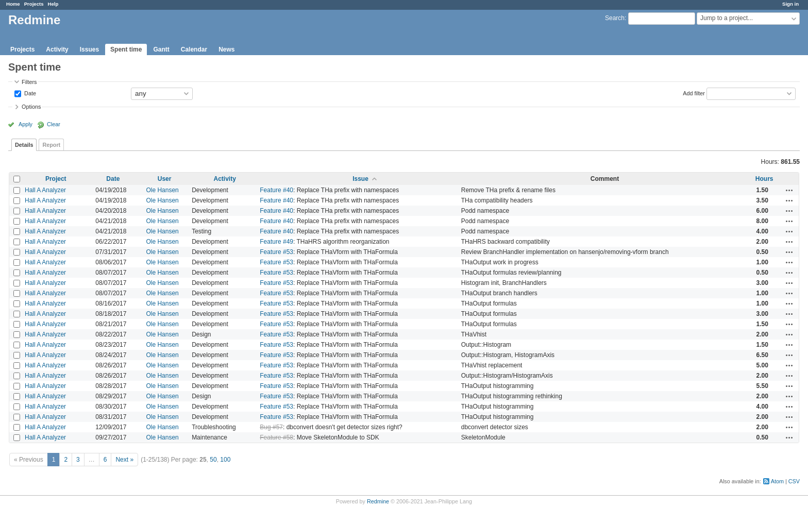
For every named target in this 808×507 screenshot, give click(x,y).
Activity (57, 49)
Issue (360, 178)
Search (615, 18)
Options (31, 107)
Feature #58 (276, 437)
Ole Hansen (162, 190)
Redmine (378, 501)
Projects (34, 4)
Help (53, 4)
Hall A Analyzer (45, 190)
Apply (25, 124)
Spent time (126, 49)
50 (213, 459)
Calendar (194, 49)
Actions (789, 190)
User (165, 178)
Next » (124, 459)
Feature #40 (276, 190)
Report (51, 145)
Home (13, 4)
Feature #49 (276, 241)
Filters (29, 82)
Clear (53, 124)
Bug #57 (271, 427)
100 (225, 459)
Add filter (694, 93)
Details (24, 145)
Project (55, 178)
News (226, 49)
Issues (89, 49)
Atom (777, 481)
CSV (794, 481)
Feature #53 (276, 252)
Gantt (161, 49)
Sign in (790, 4)
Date (29, 93)
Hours (764, 178)
